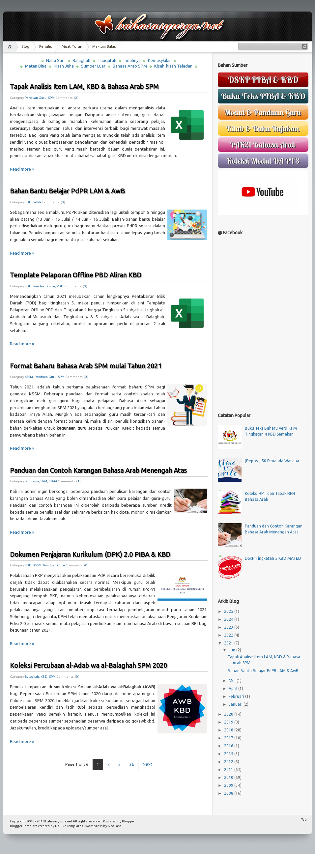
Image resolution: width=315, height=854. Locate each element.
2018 (229, 730)
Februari (237, 696)
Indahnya (132, 60)
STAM (53, 481)
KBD (28, 202)
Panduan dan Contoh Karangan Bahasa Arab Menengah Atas (98, 470)
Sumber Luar (93, 66)
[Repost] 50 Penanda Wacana (272, 461)
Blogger (128, 821)
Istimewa (32, 481)
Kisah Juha (64, 66)
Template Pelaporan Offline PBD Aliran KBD (75, 275)
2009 (229, 785)
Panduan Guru (35, 98)
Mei (233, 680)
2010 (229, 777)
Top (304, 819)
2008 (229, 793)
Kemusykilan (160, 60)
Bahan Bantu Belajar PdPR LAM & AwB (67, 191)
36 (131, 764)
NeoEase (115, 826)
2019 (229, 722)
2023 (229, 627)
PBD (60, 286)
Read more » (22, 169)
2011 (229, 769)
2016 (229, 746)
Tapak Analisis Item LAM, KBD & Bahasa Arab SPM (84, 86)
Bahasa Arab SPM (130, 66)
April (233, 688)
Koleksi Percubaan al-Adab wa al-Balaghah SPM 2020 (88, 665)
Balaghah (81, 60)
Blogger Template (24, 826)
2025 (229, 611)
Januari (236, 704)
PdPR (37, 202)
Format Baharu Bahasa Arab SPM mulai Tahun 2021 (85, 366)
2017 (229, 738)
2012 (229, 761)
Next (147, 764)
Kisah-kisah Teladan (173, 66)
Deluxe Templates (69, 826)
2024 (229, 619)
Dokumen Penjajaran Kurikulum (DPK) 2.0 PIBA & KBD (90, 554)
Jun (232, 650)
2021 (229, 643)
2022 (229, 635)
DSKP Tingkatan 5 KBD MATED (273, 558)
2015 (229, 754)
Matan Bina (35, 66)
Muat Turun (72, 46)
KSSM (29, 377)
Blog (25, 46)
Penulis (45, 46)
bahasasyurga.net (58, 821)
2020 (229, 714)
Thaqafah (107, 60)
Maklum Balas (104, 46)
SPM (51, 98)
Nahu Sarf (55, 60)
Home (10, 47)
